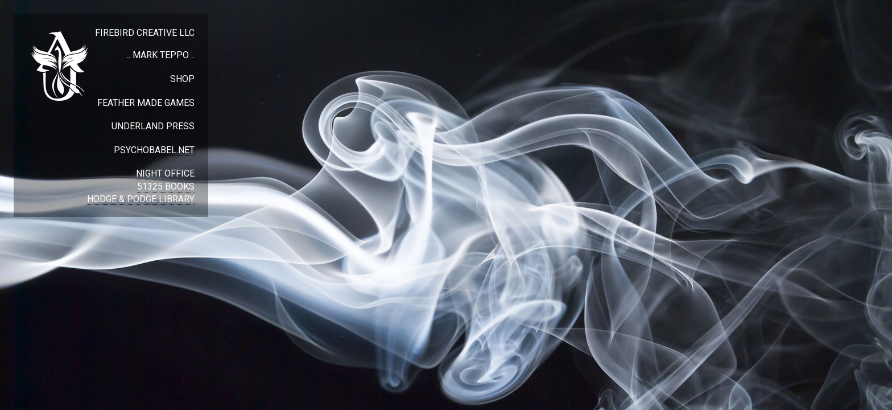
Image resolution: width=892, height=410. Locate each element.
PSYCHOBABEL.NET (154, 150)
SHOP (182, 78)
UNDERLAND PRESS (153, 126)
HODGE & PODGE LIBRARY (141, 199)
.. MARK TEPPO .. (161, 55)
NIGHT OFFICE (165, 173)
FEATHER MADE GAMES (146, 102)
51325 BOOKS (166, 186)
